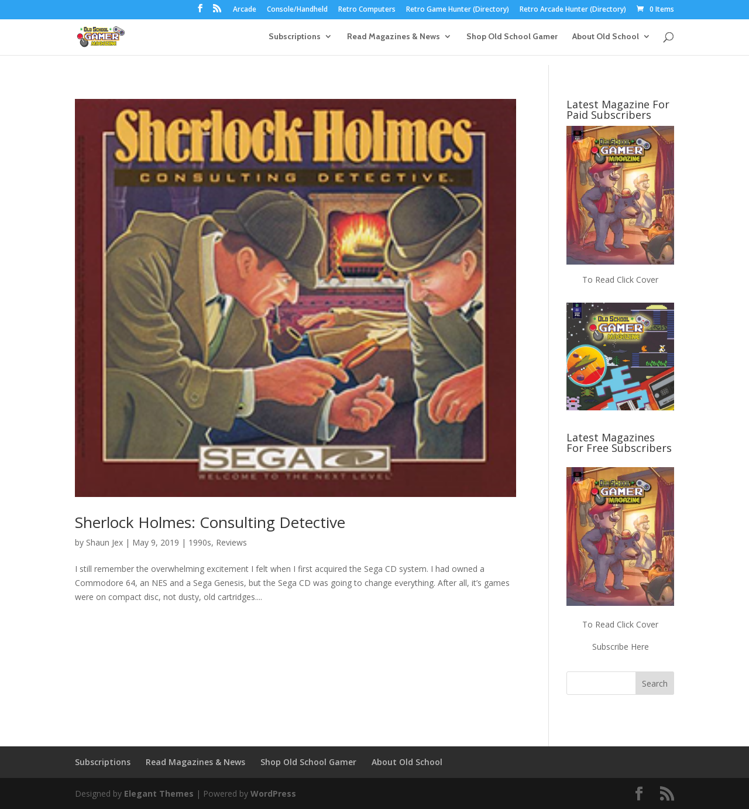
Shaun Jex (104, 542)
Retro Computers (367, 10)
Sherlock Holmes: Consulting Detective (210, 522)
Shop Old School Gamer (512, 37)
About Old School (605, 37)
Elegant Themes (159, 793)
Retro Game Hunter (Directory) (457, 10)
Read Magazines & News (393, 37)
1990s (199, 542)
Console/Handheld (297, 10)
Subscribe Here (620, 646)
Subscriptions (295, 37)
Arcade (244, 10)
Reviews (231, 542)
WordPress (273, 793)
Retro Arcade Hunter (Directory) (573, 10)
